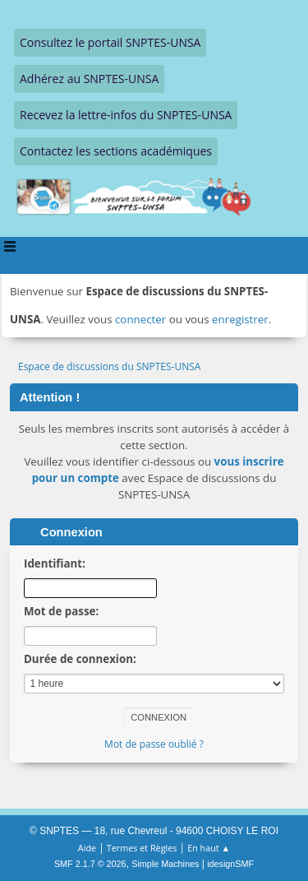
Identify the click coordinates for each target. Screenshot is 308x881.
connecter (140, 319)
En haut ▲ (208, 848)
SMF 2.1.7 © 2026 (90, 864)
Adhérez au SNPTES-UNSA (89, 78)
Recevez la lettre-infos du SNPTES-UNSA (126, 115)
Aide (87, 848)
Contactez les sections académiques (116, 151)
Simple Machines (165, 864)
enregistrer (240, 319)
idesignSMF (230, 864)
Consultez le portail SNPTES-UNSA (110, 42)
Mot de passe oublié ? (154, 744)
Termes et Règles (142, 848)
